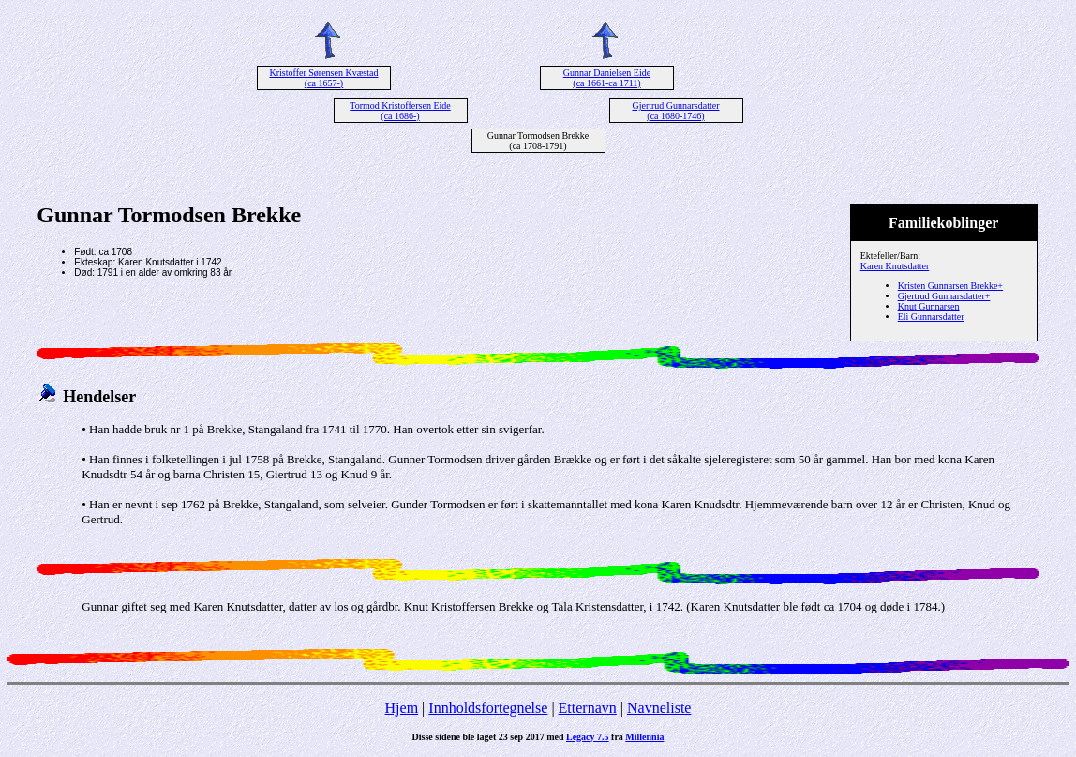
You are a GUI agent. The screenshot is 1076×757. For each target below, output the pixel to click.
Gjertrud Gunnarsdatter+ (944, 296)
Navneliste (659, 708)
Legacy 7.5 (587, 737)
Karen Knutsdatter (895, 266)
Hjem (402, 708)
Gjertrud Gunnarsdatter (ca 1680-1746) (675, 110)
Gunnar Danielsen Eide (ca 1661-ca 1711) (606, 78)
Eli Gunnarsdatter (931, 316)
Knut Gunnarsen (929, 306)
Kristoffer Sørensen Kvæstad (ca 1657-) (324, 78)
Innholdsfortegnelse (487, 708)
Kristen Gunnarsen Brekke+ (950, 285)
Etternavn (588, 708)
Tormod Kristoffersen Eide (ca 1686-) (400, 110)
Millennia (644, 737)
